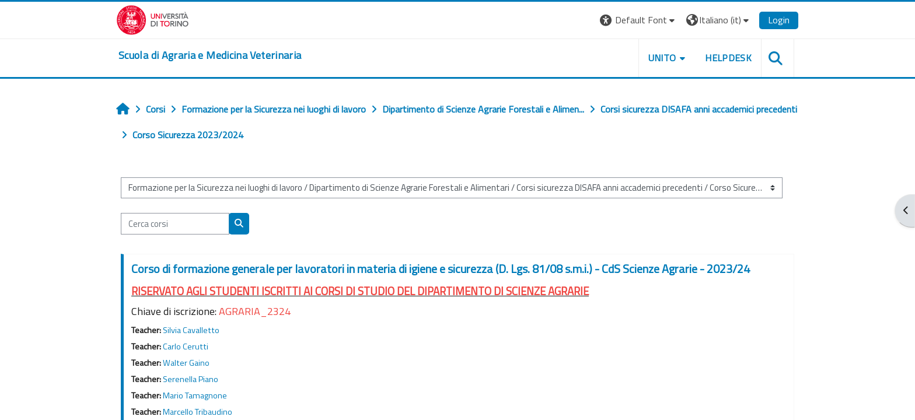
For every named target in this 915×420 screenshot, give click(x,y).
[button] (638, 20)
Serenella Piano (190, 379)
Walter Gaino (186, 362)
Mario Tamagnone (195, 395)
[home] (209, 55)
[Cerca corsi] (175, 224)
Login (779, 20)
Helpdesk (728, 58)
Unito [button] (662, 58)
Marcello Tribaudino (197, 411)
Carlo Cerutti (185, 346)
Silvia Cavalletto (191, 330)
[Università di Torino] (152, 19)
